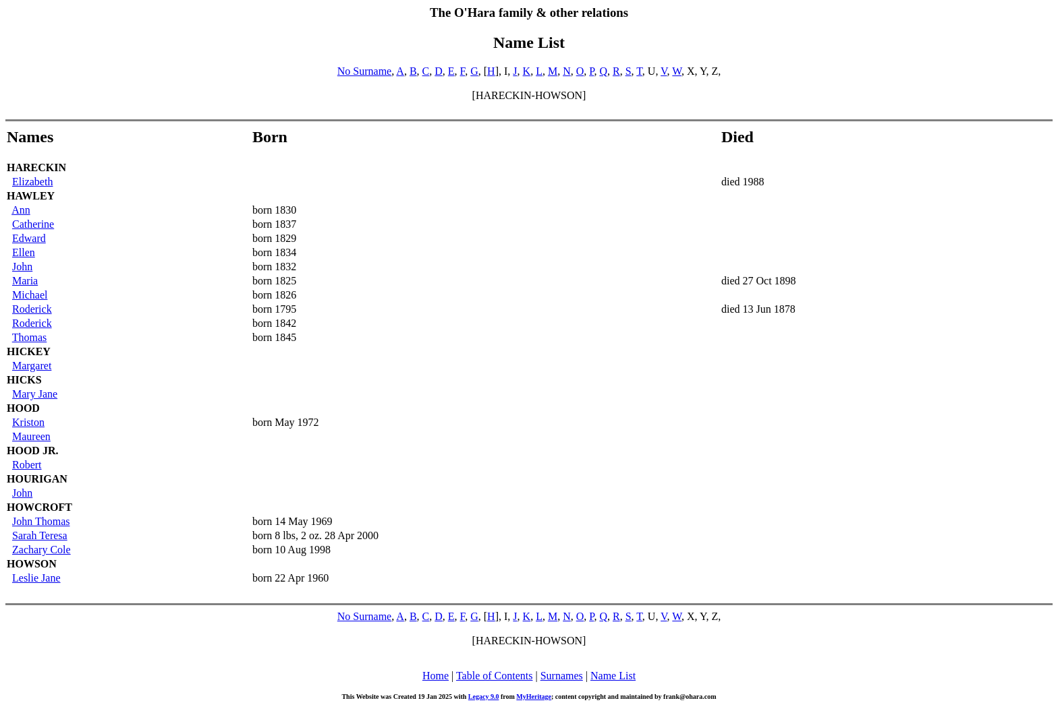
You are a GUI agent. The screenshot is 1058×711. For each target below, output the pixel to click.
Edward (29, 238)
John (22, 266)
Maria (25, 280)
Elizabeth (32, 181)
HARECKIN (36, 167)
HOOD (23, 408)
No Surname (364, 71)
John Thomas (40, 521)
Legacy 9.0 (483, 696)
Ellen (23, 252)
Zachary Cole (41, 549)
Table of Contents (494, 675)
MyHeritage (533, 696)
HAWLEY (31, 196)
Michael (29, 295)
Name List (613, 675)
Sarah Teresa (39, 535)
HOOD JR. (32, 450)
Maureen (31, 436)
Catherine (33, 224)
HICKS (24, 379)
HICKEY (29, 351)
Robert (27, 464)
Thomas (29, 337)
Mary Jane (34, 394)
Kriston (28, 422)
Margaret (31, 365)
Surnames (561, 675)
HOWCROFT (39, 507)
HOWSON (32, 563)
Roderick (32, 309)
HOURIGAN (37, 479)
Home (435, 675)
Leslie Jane (36, 578)
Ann (20, 210)
